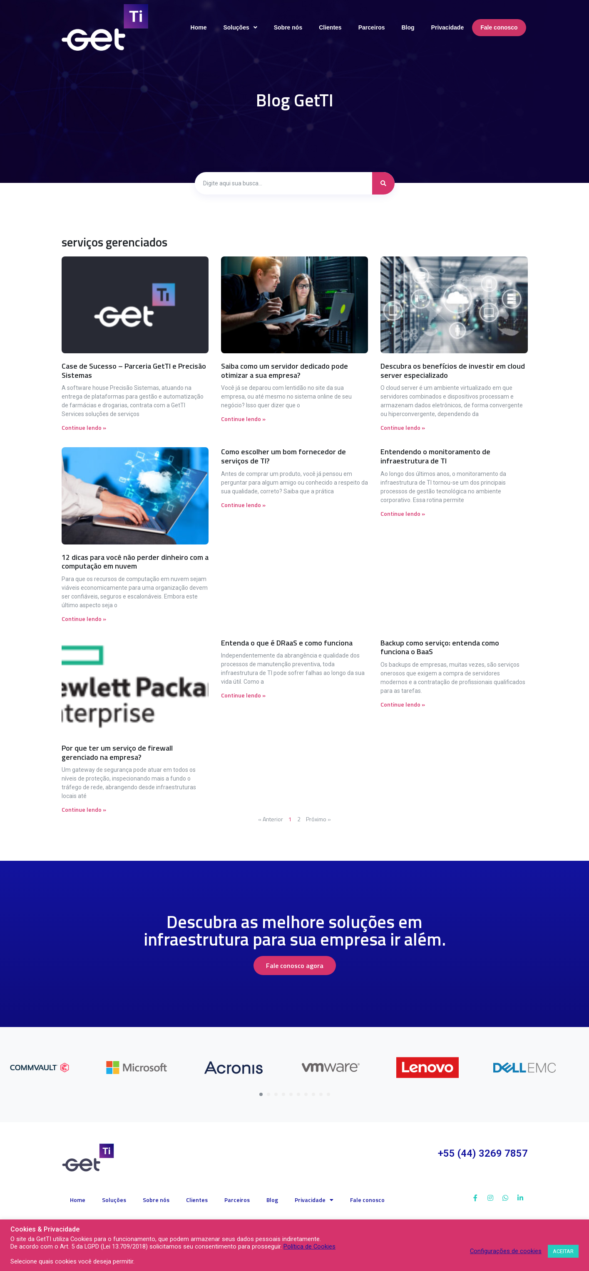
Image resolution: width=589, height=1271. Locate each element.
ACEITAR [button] (563, 1251)
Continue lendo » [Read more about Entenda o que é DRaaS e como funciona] (243, 695)
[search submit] (383, 183)
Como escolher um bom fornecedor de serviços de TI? (283, 456)
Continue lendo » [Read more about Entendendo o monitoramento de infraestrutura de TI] (402, 513)
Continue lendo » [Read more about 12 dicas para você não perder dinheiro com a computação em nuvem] (84, 618)
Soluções (114, 1199)
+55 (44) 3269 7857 (483, 1153)
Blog (272, 1199)
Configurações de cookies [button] (506, 1251)
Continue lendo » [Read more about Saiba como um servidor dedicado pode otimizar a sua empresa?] (243, 418)
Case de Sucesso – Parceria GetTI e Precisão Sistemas (134, 370)
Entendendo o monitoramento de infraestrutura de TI (435, 456)
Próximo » (318, 819)
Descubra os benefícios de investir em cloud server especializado (452, 370)
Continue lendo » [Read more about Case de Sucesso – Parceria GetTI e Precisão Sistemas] (84, 427)
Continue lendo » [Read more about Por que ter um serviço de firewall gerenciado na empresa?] (84, 809)
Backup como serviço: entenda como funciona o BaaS (439, 647)
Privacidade (314, 1200)
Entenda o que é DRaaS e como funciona (287, 642)
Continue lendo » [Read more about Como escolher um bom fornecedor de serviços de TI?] (243, 504)
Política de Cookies (309, 1246)
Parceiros (237, 1199)
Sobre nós (156, 1199)
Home (77, 1199)
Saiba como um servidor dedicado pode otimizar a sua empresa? (284, 370)
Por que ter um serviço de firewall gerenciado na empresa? (117, 752)
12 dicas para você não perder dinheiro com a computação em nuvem (135, 562)
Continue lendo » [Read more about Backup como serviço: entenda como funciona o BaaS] (402, 704)
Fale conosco (367, 1199)
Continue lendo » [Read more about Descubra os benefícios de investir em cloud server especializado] (402, 427)
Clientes (197, 1199)
